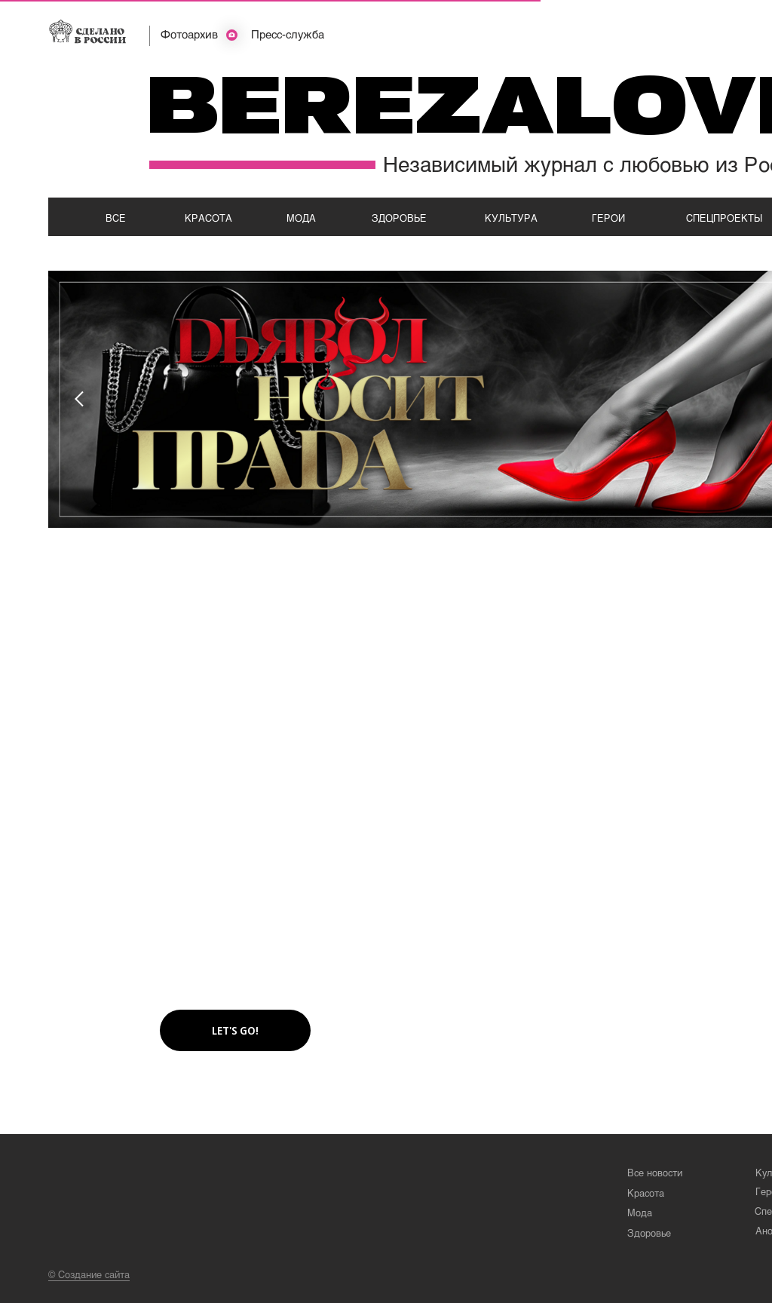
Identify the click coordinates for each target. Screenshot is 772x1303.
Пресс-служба (287, 34)
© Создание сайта (89, 1274)
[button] (235, 1030)
